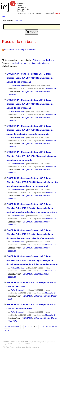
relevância (18, 63)
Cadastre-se (21, 13)
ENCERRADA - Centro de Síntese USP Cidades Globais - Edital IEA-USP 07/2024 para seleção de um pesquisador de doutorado (31, 156)
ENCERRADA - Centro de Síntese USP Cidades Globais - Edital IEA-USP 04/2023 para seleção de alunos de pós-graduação (30, 78)
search (57, 16)
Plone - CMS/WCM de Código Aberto (16, 341)
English (57, 13)
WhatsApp (49, 13)
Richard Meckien (17, 85)
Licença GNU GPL (25, 344)
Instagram (39, 13)
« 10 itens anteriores (12, 326)
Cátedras (37, 296)
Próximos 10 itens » (50, 326)
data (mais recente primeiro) (37, 63)
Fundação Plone (48, 341)
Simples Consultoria (32, 347)
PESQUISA (26, 91)
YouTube (31, 13)
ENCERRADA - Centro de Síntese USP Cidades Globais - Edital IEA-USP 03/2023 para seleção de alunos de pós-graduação (30, 104)
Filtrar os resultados (42, 60)
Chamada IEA (50, 88)
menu (4, 17)
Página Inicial (18, 20)
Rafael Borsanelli (17, 290)
